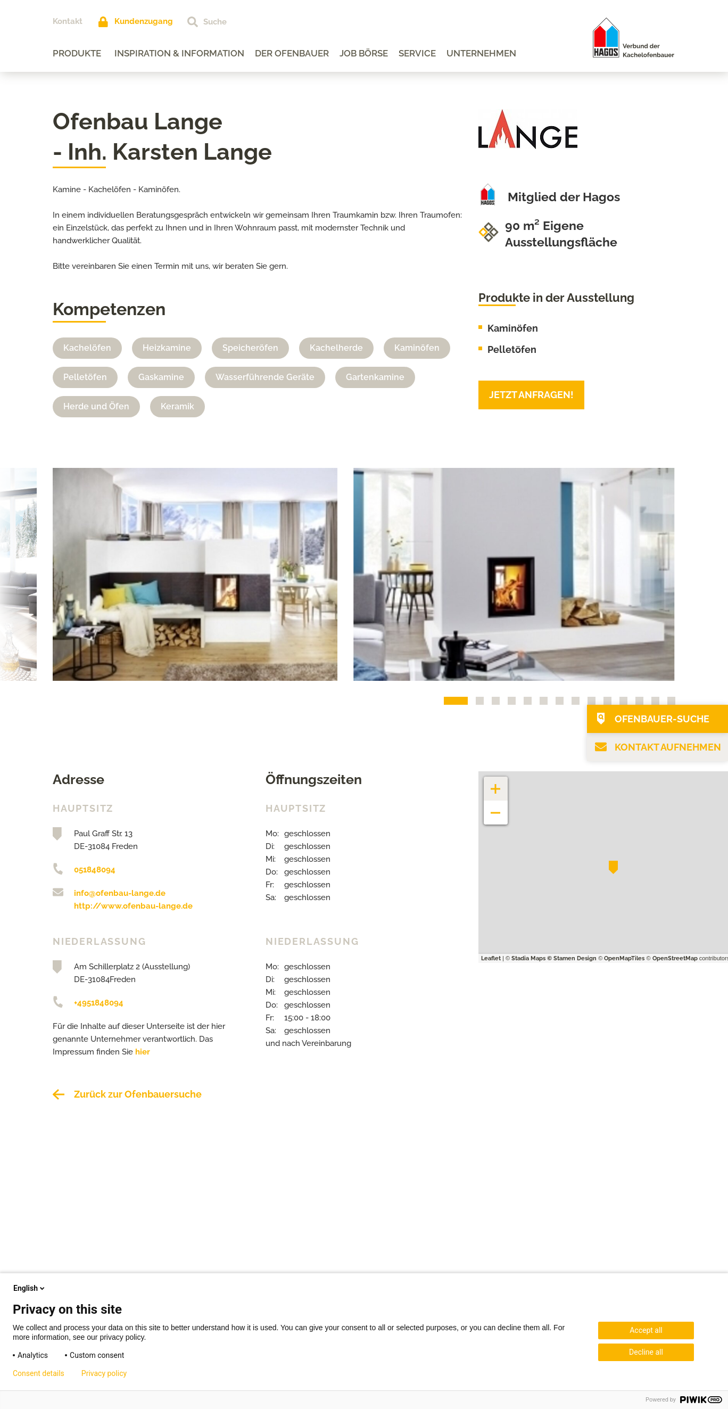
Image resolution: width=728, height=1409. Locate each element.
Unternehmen (481, 53)
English (29, 1288)
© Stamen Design (572, 958)
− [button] (495, 807)
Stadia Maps (528, 958)
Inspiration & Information (179, 53)
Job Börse (364, 53)
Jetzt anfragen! (531, 394)
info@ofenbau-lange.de (120, 893)
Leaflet (491, 958)
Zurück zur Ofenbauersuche (138, 1094)
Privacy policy (104, 1373)
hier (142, 1052)
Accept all (646, 1330)
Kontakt (67, 21)
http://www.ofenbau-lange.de (133, 906)
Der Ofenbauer (292, 53)
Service (417, 53)
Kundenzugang (143, 21)
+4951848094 (98, 1003)
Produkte (77, 53)
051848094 (94, 870)
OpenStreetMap (675, 958)
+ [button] (496, 783)
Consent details (38, 1373)
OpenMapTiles (624, 958)
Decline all (646, 1352)
